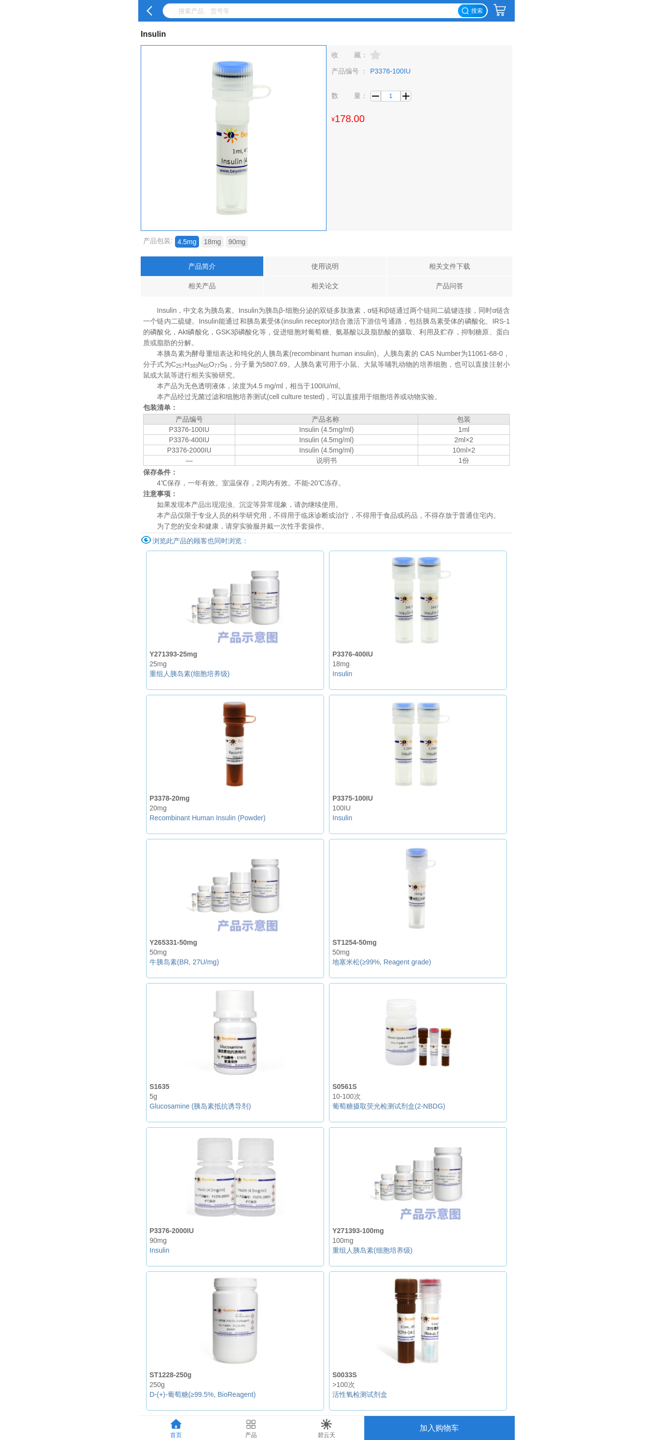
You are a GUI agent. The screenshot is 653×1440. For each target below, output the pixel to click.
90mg (237, 242)
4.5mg (187, 242)
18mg (212, 242)
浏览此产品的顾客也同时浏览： (200, 541)
